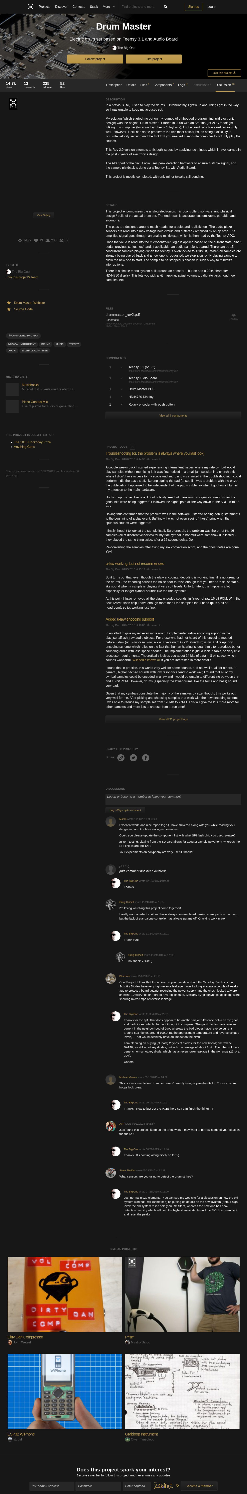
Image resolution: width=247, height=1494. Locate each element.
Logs (183, 85)
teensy (74, 344)
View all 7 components (173, 415)
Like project (154, 59)
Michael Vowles (128, 1077)
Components (164, 85)
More (110, 6)
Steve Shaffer (127, 1170)
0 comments (154, 459)
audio (12, 350)
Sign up (193, 6)
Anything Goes (24, 446)
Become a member (88, 1474)
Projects (44, 6)
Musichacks (30, 385)
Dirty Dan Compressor (27, 1336)
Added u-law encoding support (132, 619)
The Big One (124, 48)
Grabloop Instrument (143, 1434)
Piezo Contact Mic (35, 402)
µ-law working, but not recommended (138, 563)
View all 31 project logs (173, 719)
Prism (130, 1336)
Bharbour (124, 976)
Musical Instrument (22, 344)
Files (144, 85)
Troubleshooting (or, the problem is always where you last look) (160, 453)
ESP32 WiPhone (23, 1434)
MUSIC (60, 344)
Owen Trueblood (139, 1439)
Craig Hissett (126, 902)
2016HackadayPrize (35, 350)
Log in (211, 6)
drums (45, 344)
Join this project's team (22, 277)
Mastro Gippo (137, 1342)
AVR (121, 1123)
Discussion (225, 85)
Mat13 (123, 818)
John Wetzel (19, 1342)
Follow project (95, 59)
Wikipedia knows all (147, 660)
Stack (94, 6)
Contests (78, 6)
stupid (15, 1439)
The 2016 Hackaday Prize (13, 104)
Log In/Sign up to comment (125, 810)
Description (114, 85)
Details (131, 85)
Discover (61, 6)
